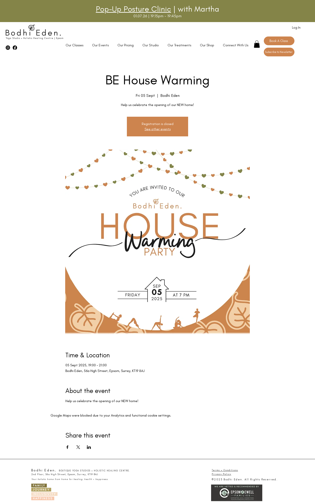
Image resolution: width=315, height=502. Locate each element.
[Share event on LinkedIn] (89, 447)
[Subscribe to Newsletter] (279, 52)
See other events (158, 129)
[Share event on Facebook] (67, 447)
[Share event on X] (78, 447)
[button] (257, 44)
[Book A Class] (279, 40)
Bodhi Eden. (43, 470)
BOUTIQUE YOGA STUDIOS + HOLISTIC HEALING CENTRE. (94, 470)
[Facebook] (15, 47)
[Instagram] (8, 47)
